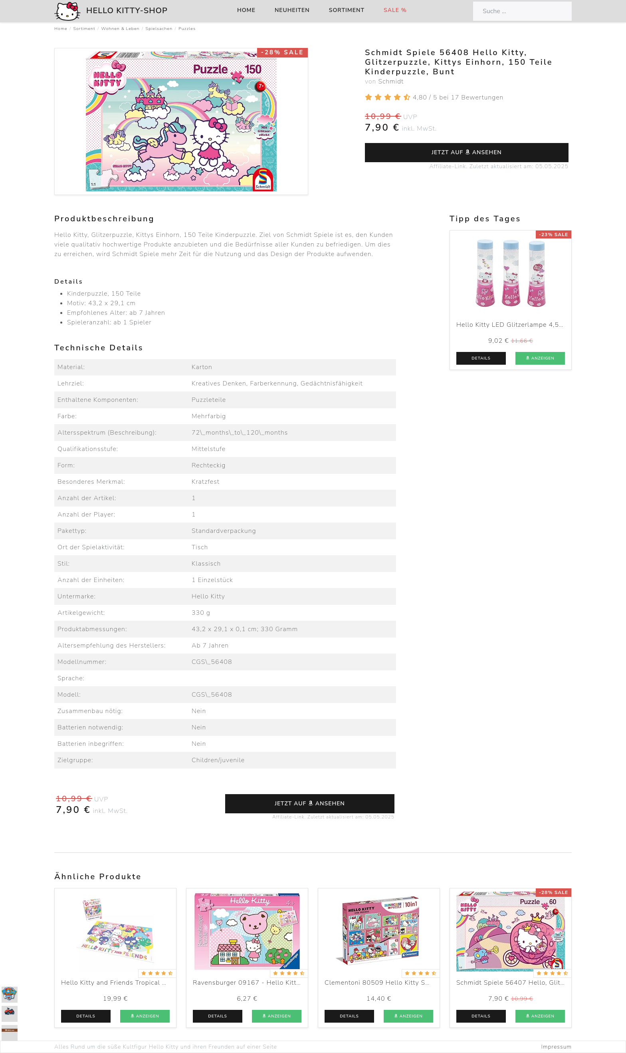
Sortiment (347, 10)
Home (246, 10)
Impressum (556, 1047)
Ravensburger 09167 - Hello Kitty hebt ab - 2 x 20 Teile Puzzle (292, 982)
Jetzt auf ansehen (467, 152)
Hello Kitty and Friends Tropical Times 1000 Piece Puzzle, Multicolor (168, 982)
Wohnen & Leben (120, 29)
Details (480, 358)
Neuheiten (292, 10)
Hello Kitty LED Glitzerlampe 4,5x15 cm (519, 324)
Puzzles (187, 29)
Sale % (395, 10)
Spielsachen (159, 29)
